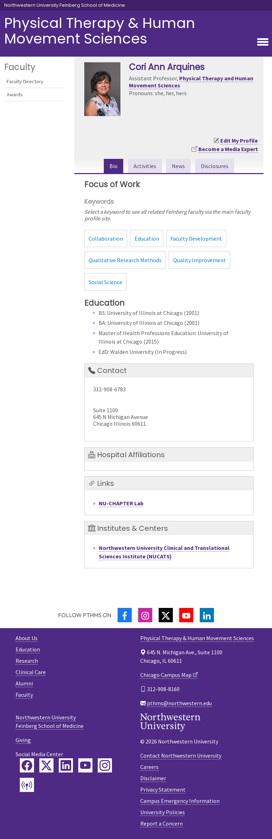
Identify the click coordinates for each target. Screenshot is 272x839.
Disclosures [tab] (214, 165)
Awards (15, 94)
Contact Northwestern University (180, 755)
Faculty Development (196, 238)
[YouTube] (186, 615)
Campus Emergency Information (180, 800)
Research (27, 660)
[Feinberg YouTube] (85, 765)
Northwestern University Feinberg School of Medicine (64, 5)
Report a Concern (161, 823)
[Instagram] (145, 615)
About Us (27, 638)
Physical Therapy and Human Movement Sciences (191, 81)
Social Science (105, 282)
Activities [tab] (145, 165)
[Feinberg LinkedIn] (66, 765)
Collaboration (106, 238)
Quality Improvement (199, 260)
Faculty (24, 694)
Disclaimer (153, 778)
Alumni (24, 683)
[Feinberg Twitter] (46, 765)
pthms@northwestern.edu (179, 703)
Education (147, 238)
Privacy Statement (163, 789)
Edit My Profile (239, 140)
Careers (149, 766)
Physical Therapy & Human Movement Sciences (99, 30)
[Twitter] (166, 615)
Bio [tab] (113, 165)
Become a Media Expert (228, 149)
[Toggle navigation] (262, 42)
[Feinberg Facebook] (27, 765)
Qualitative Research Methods (125, 260)
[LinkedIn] (207, 615)
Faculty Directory (25, 81)
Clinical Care (31, 672)
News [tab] (178, 165)
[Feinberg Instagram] (105, 765)
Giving (23, 739)
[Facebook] (125, 615)
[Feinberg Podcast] (27, 785)
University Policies (162, 812)
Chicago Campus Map (166, 674)
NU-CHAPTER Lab (121, 503)
